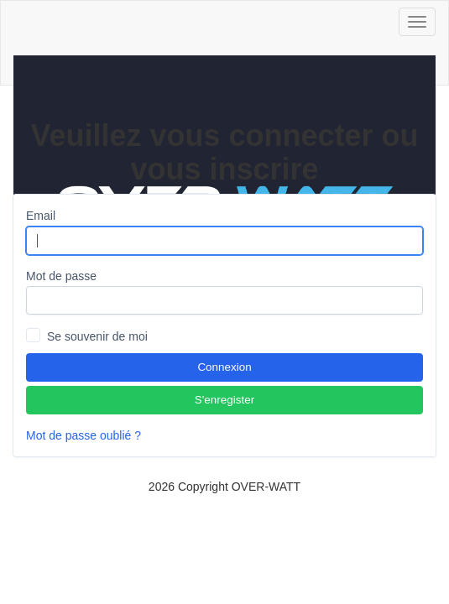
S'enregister (224, 399)
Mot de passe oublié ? (83, 435)
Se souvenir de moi (97, 336)
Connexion (224, 367)
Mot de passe (61, 276)
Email (40, 215)
